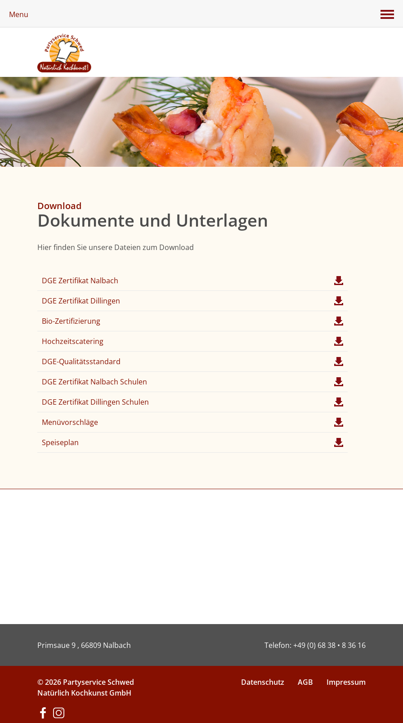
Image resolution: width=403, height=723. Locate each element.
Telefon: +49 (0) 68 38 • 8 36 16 (315, 645)
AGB (305, 682)
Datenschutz (262, 682)
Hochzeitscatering (192, 341)
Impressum (346, 682)
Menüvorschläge (192, 422)
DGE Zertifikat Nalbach (192, 281)
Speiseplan (192, 442)
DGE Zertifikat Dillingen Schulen (192, 402)
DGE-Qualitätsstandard (192, 361)
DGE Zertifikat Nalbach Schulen (192, 382)
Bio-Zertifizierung (192, 321)
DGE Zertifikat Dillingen (192, 301)
